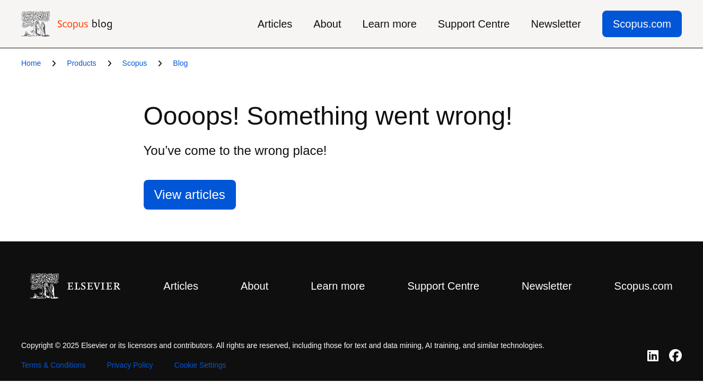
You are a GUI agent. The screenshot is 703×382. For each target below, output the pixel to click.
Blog (180, 63)
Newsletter (556, 24)
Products (81, 63)
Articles (275, 24)
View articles (189, 194)
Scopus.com (642, 24)
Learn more (390, 24)
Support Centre (474, 24)
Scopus (134, 63)
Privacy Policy (130, 365)
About (327, 24)
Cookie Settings (200, 365)
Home (31, 63)
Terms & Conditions (53, 365)
